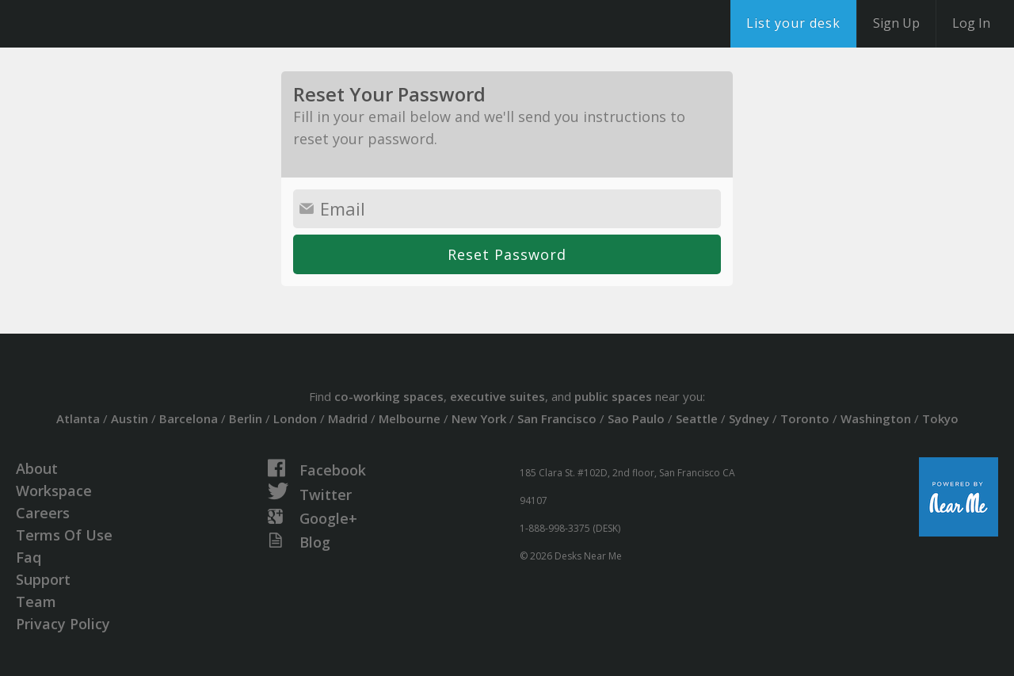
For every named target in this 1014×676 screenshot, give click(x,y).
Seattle (697, 418)
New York (479, 418)
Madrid (348, 418)
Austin (129, 418)
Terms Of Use (64, 534)
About (37, 468)
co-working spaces (389, 396)
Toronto (804, 418)
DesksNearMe (110, 24)
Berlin (245, 418)
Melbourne (409, 418)
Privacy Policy (63, 623)
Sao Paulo (636, 418)
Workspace (54, 490)
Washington (876, 418)
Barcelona (188, 418)
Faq (28, 557)
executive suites (497, 396)
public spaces (613, 396)
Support (43, 579)
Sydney (749, 418)
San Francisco (557, 418)
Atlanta (78, 418)
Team (36, 601)
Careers (43, 512)
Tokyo (940, 418)
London (295, 418)
